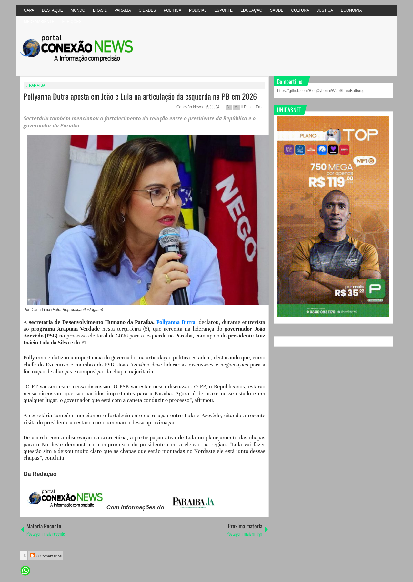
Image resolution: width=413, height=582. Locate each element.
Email (259, 107)
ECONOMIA (351, 10)
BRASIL (100, 10)
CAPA (29, 10)
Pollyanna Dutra (176, 322)
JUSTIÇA (325, 10)
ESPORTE (223, 10)
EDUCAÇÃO (251, 10)
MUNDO (78, 10)
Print (246, 107)
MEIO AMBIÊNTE (39, 21)
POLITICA (172, 10)
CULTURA (300, 10)
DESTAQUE (52, 10)
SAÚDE (276, 10)
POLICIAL (197, 10)
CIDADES (147, 10)
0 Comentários (46, 555)
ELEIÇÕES (71, 21)
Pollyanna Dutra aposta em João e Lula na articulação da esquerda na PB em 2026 (140, 96)
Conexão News (190, 107)
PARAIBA (123, 10)
